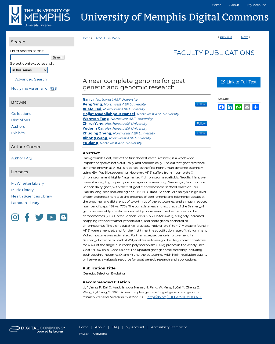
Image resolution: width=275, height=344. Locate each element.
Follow (201, 104)
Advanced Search (31, 79)
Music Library (22, 190)
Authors (18, 126)
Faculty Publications (214, 53)
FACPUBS (101, 38)
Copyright (100, 333)
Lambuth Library (25, 202)
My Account (135, 327)
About (100, 327)
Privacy (83, 333)
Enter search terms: (27, 51)
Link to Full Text (238, 82)
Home (86, 38)
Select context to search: (32, 63)
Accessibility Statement (169, 327)
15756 (116, 38)
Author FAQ (21, 158)
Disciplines (20, 120)
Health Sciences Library (31, 196)
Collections (21, 113)
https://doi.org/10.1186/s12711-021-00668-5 (174, 297)
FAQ (115, 327)
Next (244, 37)
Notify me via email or (34, 88)
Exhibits (17, 133)
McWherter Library (27, 183)
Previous (226, 37)
